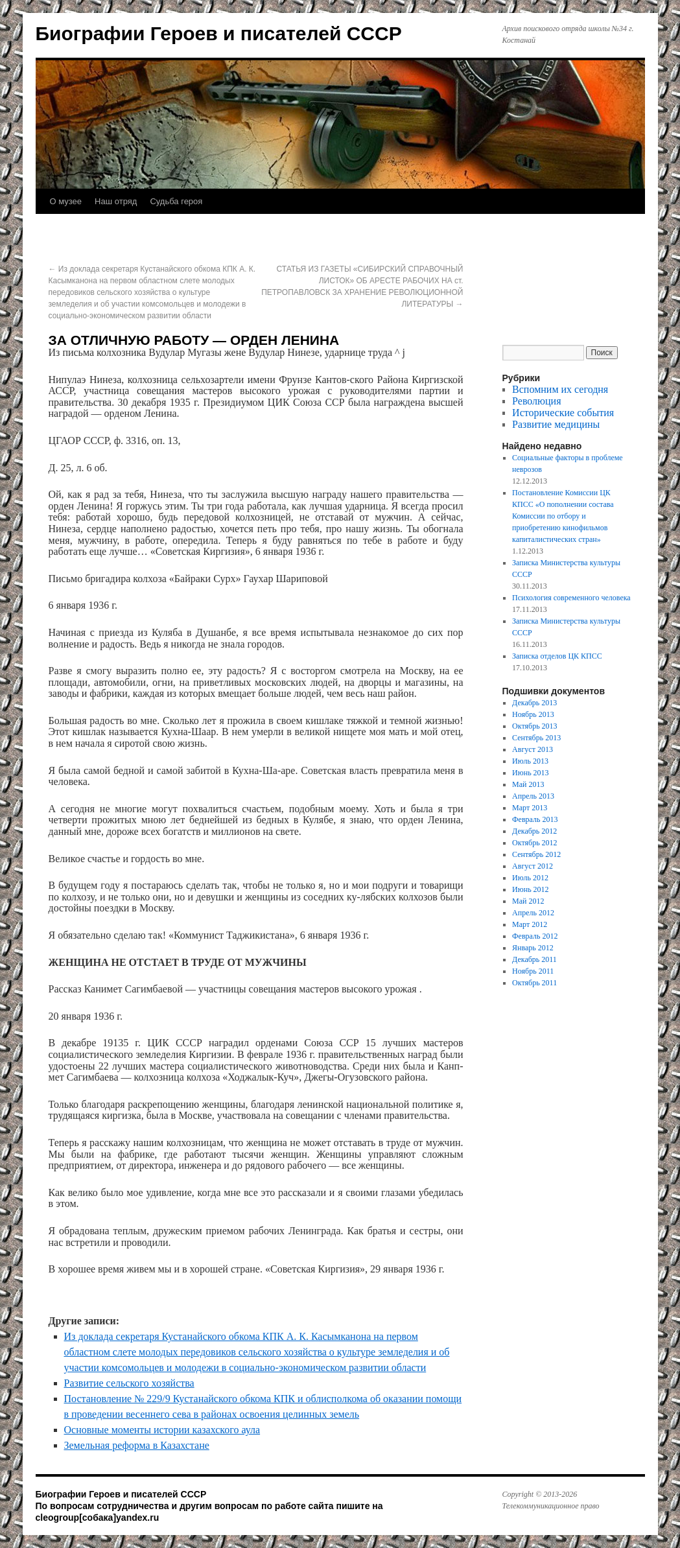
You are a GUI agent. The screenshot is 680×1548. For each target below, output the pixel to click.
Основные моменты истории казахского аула (162, 1429)
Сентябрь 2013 (536, 737)
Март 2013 (529, 807)
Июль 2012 (530, 877)
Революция (536, 400)
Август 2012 (532, 866)
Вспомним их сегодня (560, 389)
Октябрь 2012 (534, 842)
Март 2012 (529, 924)
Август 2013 (532, 749)
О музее (66, 201)
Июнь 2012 (530, 889)
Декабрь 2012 (534, 831)
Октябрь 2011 (534, 982)
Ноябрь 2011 (533, 971)
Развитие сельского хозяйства (129, 1383)
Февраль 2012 (534, 936)
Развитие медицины (556, 424)
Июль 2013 (530, 761)
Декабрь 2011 (534, 959)
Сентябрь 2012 (536, 854)
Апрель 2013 (533, 796)
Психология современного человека (571, 597)
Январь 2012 (533, 947)
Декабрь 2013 (534, 702)
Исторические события (563, 412)
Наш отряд (116, 201)
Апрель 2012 (533, 912)
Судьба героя (176, 201)
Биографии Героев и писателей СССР (219, 33)
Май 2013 (528, 784)
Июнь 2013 (530, 772)
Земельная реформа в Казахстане (136, 1445)
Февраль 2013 (534, 819)
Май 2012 (528, 901)
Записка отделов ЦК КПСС (557, 656)
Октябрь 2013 (534, 726)
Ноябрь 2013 (533, 714)
